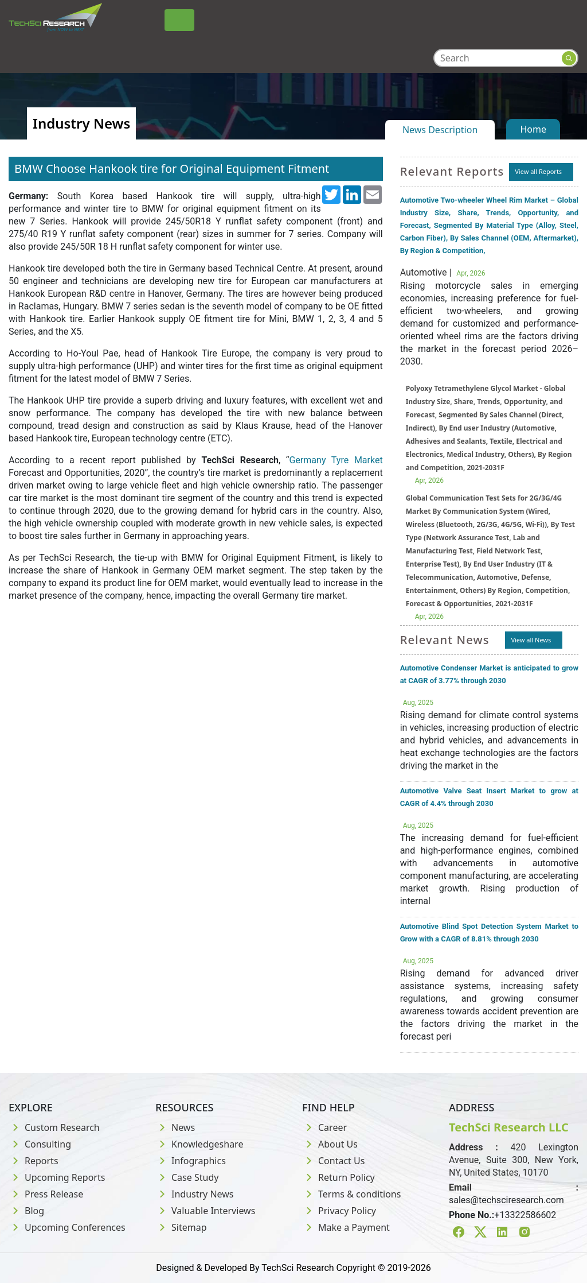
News (175, 1127)
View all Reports (538, 171)
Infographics (190, 1160)
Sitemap (181, 1227)
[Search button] (569, 58)
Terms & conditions (351, 1194)
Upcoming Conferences (67, 1227)
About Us (330, 1144)
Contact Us (333, 1160)
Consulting (40, 1144)
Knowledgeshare (199, 1144)
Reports (33, 1160)
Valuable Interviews (205, 1210)
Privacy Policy (339, 1210)
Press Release (46, 1194)
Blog (26, 1210)
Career (324, 1127)
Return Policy (338, 1177)
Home (533, 129)
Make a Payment (346, 1227)
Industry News (194, 1194)
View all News (531, 639)
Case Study (186, 1177)
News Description (440, 129)
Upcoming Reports (57, 1177)
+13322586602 (525, 1215)
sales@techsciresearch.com (506, 1200)
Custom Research (54, 1127)
